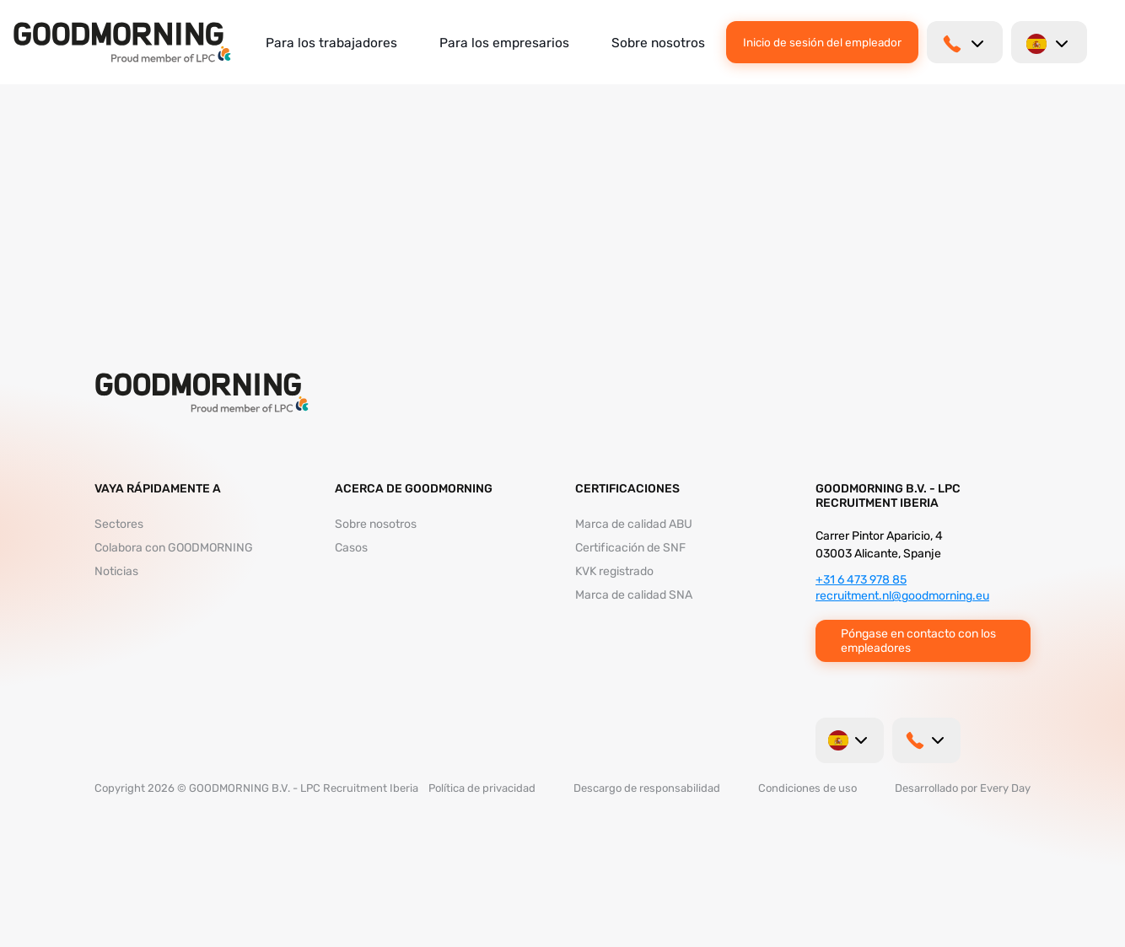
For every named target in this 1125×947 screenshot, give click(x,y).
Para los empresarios (504, 43)
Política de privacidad (482, 788)
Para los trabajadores (331, 43)
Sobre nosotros (658, 43)
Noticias (116, 571)
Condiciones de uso (807, 788)
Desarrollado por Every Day (963, 788)
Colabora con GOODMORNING (173, 548)
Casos (351, 548)
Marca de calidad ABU (633, 524)
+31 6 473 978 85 (861, 580)
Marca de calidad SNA (633, 595)
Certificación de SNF (630, 548)
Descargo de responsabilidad (646, 788)
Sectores (118, 524)
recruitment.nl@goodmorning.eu (902, 596)
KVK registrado (614, 571)
